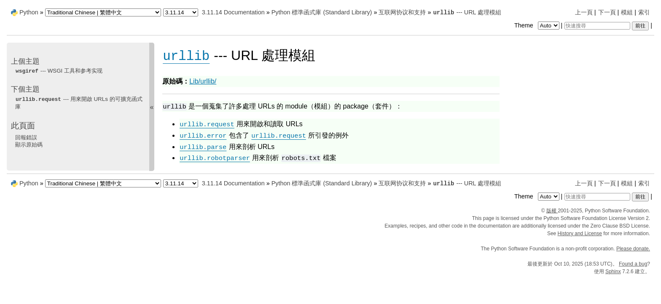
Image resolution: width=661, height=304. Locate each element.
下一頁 (607, 12)
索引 (644, 12)
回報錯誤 (26, 137)
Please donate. (633, 249)
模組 (627, 12)
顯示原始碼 (29, 144)
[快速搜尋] (597, 26)
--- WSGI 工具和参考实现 (58, 71)
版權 (552, 211)
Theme (537, 25)
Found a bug (633, 264)
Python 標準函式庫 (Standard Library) (321, 12)
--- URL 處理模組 (467, 12)
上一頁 (584, 12)
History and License (580, 233)
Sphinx (613, 271)
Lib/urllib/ (202, 81)
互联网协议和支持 (402, 12)
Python (28, 12)
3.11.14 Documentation (233, 12)
